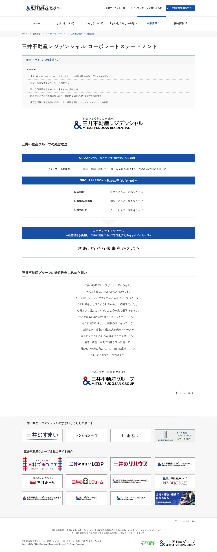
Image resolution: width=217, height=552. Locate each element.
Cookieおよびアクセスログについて (86, 533)
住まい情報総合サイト (182, 8)
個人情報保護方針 (59, 530)
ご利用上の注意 (110, 533)
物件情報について (125, 530)
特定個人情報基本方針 (106, 530)
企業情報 (37, 34)
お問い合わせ (154, 8)
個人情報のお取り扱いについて (81, 530)
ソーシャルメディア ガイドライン (149, 530)
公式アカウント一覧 (114, 8)
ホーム (25, 34)
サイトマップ (136, 8)
